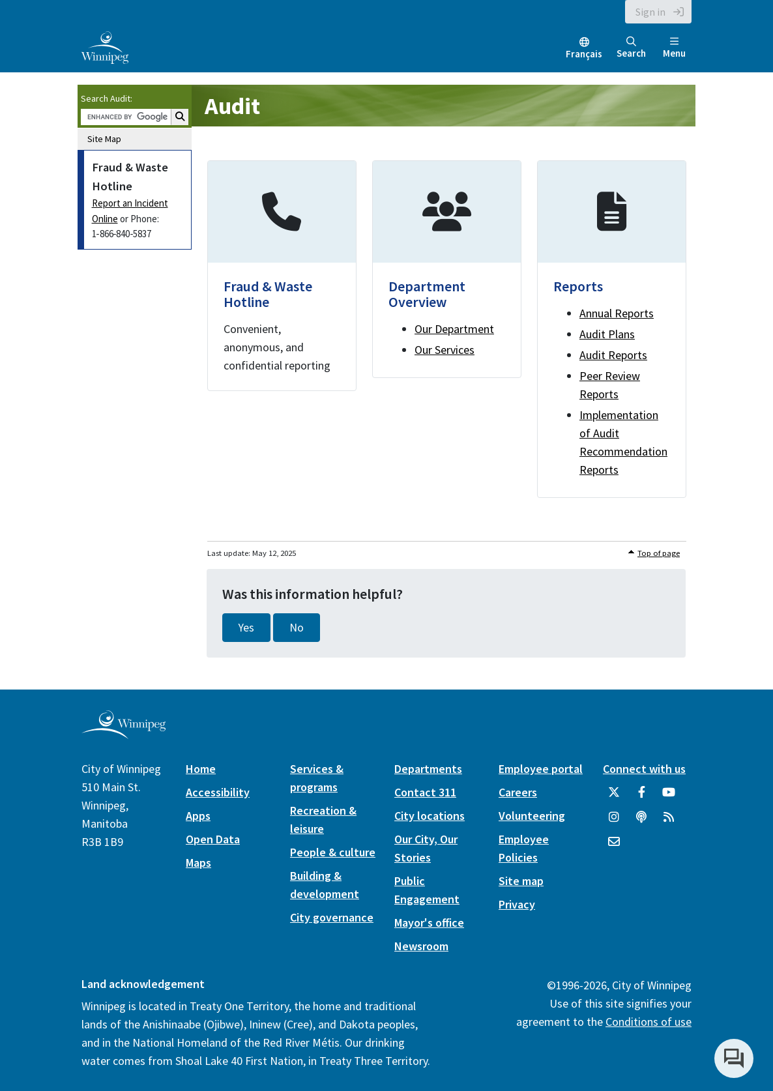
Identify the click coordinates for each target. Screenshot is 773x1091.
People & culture (332, 852)
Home (201, 768)
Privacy (517, 904)
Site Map (104, 139)
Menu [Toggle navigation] (674, 47)
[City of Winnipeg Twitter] (614, 797)
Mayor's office (429, 922)
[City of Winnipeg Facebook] (641, 797)
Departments (428, 768)
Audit (232, 106)
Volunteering (532, 815)
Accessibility (218, 792)
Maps (198, 862)
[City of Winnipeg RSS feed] (669, 822)
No (296, 627)
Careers (518, 792)
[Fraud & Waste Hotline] (282, 275)
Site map (521, 880)
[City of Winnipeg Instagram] (614, 822)
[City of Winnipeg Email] (614, 847)
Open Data (213, 839)
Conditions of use (648, 1021)
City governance (331, 917)
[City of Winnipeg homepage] (123, 734)
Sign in (650, 11)
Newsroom (421, 945)
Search (631, 47)
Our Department (454, 328)
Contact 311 (425, 792)
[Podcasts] (641, 822)
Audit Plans (607, 334)
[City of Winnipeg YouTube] (669, 797)
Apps (198, 815)
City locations (429, 815)
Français (584, 54)
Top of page (658, 553)
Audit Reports (613, 354)
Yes (246, 627)
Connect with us (644, 768)
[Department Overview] (447, 269)
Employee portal (541, 768)
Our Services (444, 349)
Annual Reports (616, 313)
